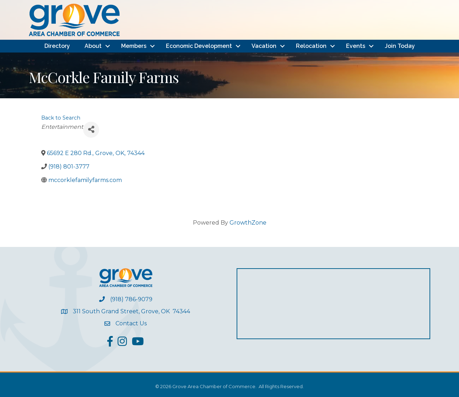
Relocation (311, 46)
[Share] (91, 130)
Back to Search (60, 118)
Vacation (264, 46)
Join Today (400, 46)
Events (355, 46)
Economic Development (199, 46)
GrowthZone (248, 222)
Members (133, 46)
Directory (57, 46)
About (93, 46)
